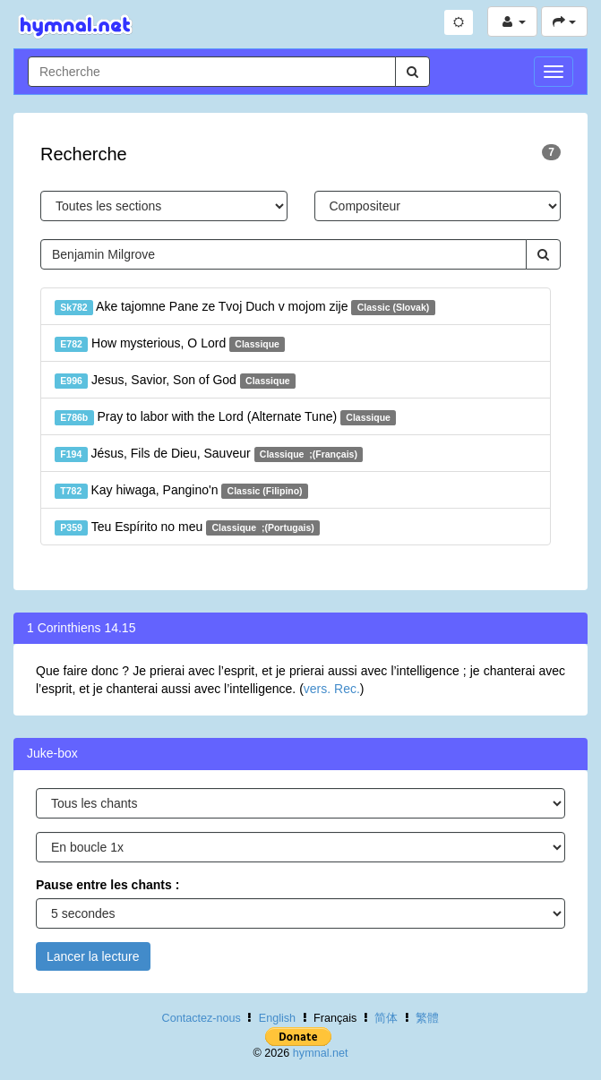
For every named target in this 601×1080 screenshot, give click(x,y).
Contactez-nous (201, 1018)
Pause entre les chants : (107, 885)
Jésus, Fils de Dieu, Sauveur (209, 454)
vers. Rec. (332, 688)
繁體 (427, 1018)
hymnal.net (320, 1053)
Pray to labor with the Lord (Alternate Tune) (225, 417)
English (277, 1018)
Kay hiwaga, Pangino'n (181, 491)
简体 (386, 1018)
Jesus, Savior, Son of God (175, 381)
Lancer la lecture (93, 956)
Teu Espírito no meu (187, 527)
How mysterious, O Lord (170, 344)
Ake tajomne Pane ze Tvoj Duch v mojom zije (245, 307)
